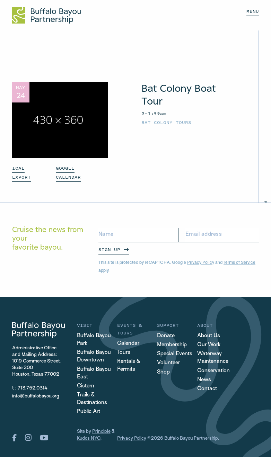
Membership (172, 345)
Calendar (128, 343)
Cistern (85, 386)
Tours (123, 352)
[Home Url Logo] (46, 15)
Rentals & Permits (128, 365)
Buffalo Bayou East (94, 373)
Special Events (174, 354)
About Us (208, 336)
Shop (163, 372)
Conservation (213, 371)
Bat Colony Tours (166, 122)
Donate (166, 336)
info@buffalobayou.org (35, 396)
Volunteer (168, 363)
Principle (101, 431)
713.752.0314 (32, 388)
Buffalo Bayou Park (94, 339)
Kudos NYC (88, 438)
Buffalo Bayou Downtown (94, 356)
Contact (207, 389)
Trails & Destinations (92, 399)
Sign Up (109, 249)
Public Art (88, 411)
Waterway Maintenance (212, 357)
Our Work (208, 345)
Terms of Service (239, 263)
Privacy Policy (200, 263)
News (204, 380)
